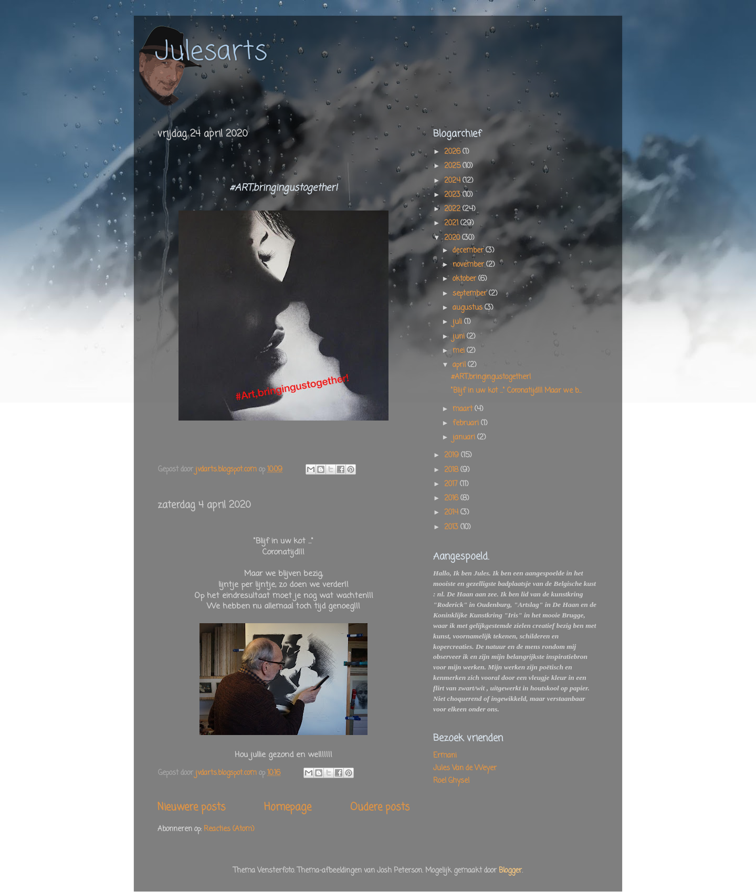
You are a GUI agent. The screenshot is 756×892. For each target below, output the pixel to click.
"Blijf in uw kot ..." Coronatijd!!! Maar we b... (516, 390)
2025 (453, 166)
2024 (453, 180)
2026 (453, 152)
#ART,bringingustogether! (491, 377)
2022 (453, 209)
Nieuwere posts (191, 807)
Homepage (287, 807)
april (460, 365)
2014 (452, 512)
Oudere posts (380, 807)
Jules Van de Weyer (465, 768)
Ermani (445, 755)
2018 (452, 470)
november (469, 264)
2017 (452, 484)
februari (467, 423)
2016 (452, 498)
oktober (465, 279)
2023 (453, 195)
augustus (469, 307)
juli (458, 322)
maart (464, 409)
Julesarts (211, 52)
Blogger (510, 870)
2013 (452, 527)
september (471, 293)
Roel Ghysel (451, 780)
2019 (452, 455)
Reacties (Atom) (229, 829)
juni (460, 336)
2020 (453, 238)
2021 (452, 223)
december (469, 250)
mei (460, 350)
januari (465, 437)
